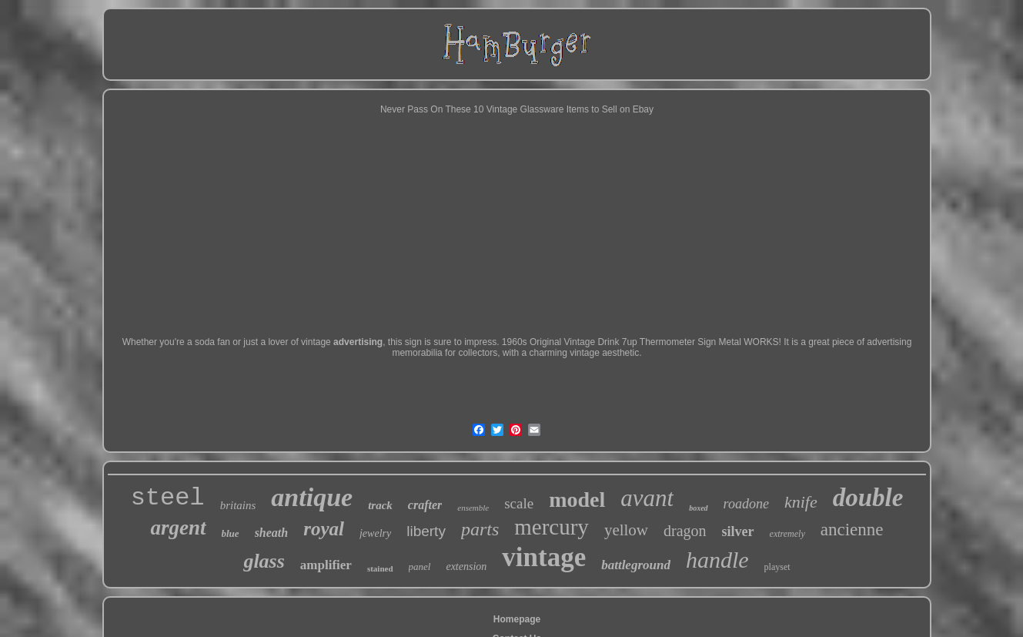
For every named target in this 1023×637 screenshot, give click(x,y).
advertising (358, 342)
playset (777, 567)
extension (466, 566)
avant (647, 497)
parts (480, 529)
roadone (746, 503)
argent (178, 527)
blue (230, 533)
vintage (544, 557)
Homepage (516, 619)
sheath (272, 532)
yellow (626, 530)
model (577, 499)
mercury (551, 527)
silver (738, 531)
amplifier (326, 565)
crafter (425, 504)
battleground (635, 565)
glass (263, 561)
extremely (787, 533)
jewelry (375, 533)
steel (168, 498)
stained (380, 568)
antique (312, 497)
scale (518, 503)
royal (323, 528)
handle (717, 559)
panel (420, 566)
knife (800, 501)
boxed (698, 508)
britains (238, 505)
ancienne (852, 529)
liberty (426, 531)
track (380, 505)
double (868, 497)
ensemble (473, 507)
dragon (685, 530)
